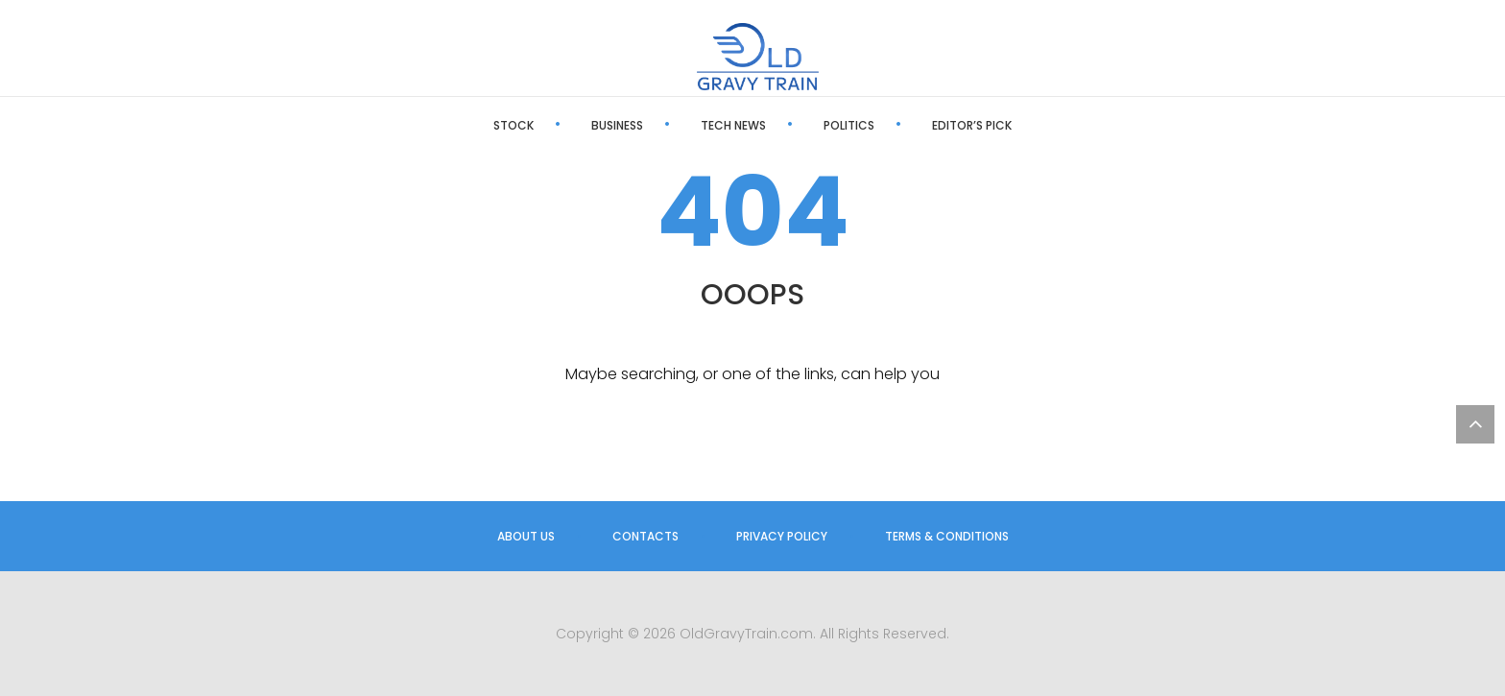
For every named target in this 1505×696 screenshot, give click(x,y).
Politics (849, 125)
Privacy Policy (781, 536)
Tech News (733, 125)
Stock (513, 125)
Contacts (645, 536)
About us (526, 536)
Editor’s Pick (972, 125)
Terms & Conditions (947, 536)
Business (617, 125)
